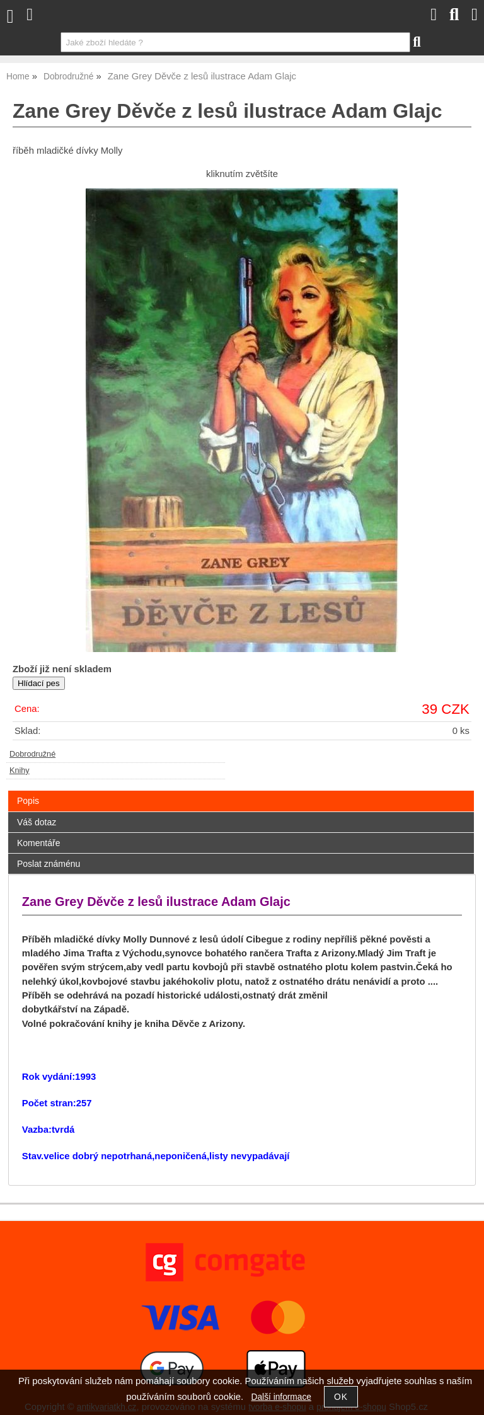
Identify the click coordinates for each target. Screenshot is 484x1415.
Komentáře (38, 843)
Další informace (281, 1397)
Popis (28, 801)
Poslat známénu (48, 864)
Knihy (19, 770)
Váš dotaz (36, 822)
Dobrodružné (32, 754)
